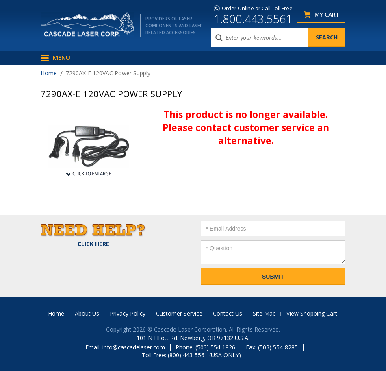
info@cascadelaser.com (133, 347)
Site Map (264, 313)
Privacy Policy (127, 313)
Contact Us (227, 313)
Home (49, 73)
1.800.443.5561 (253, 18)
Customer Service (179, 313)
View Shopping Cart (311, 313)
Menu (61, 57)
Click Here (93, 244)
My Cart (327, 14)
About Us (87, 313)
